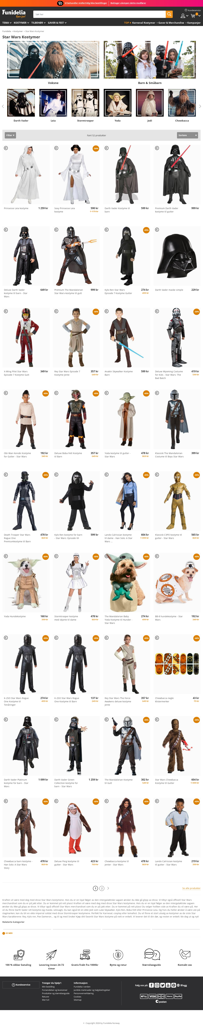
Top (126, 22)
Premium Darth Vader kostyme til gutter (166, 210)
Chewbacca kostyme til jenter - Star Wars (117, 863)
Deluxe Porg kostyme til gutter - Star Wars (66, 863)
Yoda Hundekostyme (15, 616)
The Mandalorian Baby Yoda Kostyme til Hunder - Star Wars (118, 619)
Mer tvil (45, 999)
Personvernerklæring (84, 993)
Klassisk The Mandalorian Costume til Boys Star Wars (169, 455)
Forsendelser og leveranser (54, 990)
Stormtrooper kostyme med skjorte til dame (66, 618)
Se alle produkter (191, 888)
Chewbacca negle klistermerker (164, 700)
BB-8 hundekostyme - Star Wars (169, 618)
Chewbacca (182, 120)
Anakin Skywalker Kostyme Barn (119, 373)
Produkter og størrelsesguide (55, 993)
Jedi (149, 120)
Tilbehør (37, 22)
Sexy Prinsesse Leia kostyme (64, 210)
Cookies (77, 996)
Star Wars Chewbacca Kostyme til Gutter (166, 781)
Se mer (9, 933)
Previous (2, 106)
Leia (53, 120)
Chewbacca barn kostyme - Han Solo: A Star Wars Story (18, 864)
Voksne (53, 83)
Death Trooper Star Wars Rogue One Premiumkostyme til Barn (17, 538)
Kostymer (20, 22)
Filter (9, 135)
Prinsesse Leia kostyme (16, 208)
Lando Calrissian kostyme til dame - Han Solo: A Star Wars (118, 538)
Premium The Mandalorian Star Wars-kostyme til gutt (68, 291)
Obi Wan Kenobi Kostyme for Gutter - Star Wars (17, 455)
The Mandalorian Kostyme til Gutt (119, 781)
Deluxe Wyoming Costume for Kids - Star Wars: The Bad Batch (169, 375)
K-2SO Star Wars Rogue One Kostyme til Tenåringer (16, 701)
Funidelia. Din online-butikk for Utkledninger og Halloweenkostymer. (13, 14)
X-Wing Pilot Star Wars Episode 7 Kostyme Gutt (16, 373)
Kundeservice (21, 984)
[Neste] (108, 888)
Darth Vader (21, 120)
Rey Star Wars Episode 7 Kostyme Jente (67, 373)
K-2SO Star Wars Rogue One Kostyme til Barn (66, 700)
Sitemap (78, 999)
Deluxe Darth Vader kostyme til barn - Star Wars (15, 293)
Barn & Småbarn (150, 83)
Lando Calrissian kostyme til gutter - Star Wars (168, 863)
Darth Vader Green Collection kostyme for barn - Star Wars (66, 783)
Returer (45, 996)
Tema (5, 22)
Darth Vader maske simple (169, 289)
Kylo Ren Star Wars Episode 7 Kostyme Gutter (118, 291)
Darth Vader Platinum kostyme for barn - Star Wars (16, 783)
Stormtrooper (85, 120)
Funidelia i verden (82, 986)
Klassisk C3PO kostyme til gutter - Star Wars (168, 536)
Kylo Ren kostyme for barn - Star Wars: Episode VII (68, 536)
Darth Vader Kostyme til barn (117, 210)
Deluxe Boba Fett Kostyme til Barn (68, 455)
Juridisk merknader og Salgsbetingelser (92, 990)
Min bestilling (48, 986)
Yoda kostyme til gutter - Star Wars (118, 455)
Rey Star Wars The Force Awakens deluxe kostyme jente (118, 701)
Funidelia (6, 31)
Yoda (118, 120)
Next (200, 106)
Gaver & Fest (56, 22)
